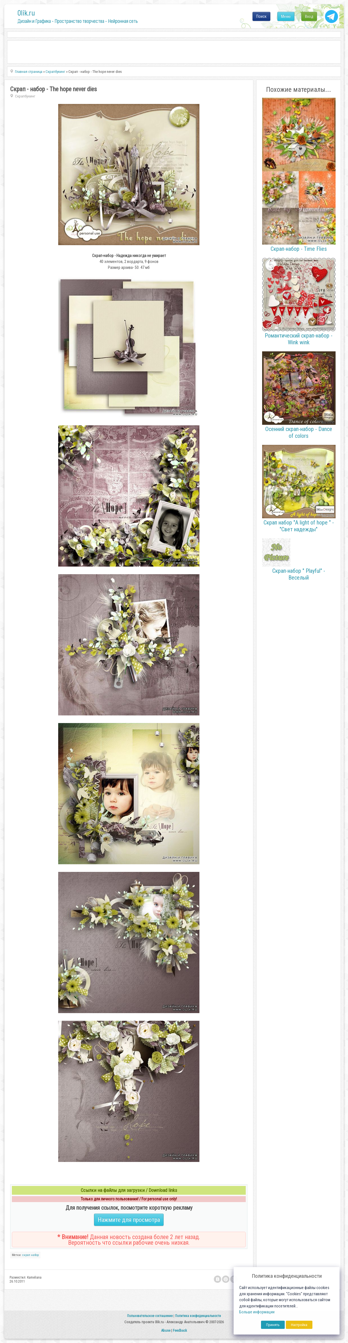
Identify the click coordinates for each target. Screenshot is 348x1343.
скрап (26, 1255)
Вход (309, 16)
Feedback (180, 1330)
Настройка (299, 1325)
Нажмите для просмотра (129, 1219)
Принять (273, 1325)
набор (35, 1255)
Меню (286, 16)
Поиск (261, 16)
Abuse (165, 1330)
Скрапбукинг (25, 96)
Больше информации (257, 1312)
